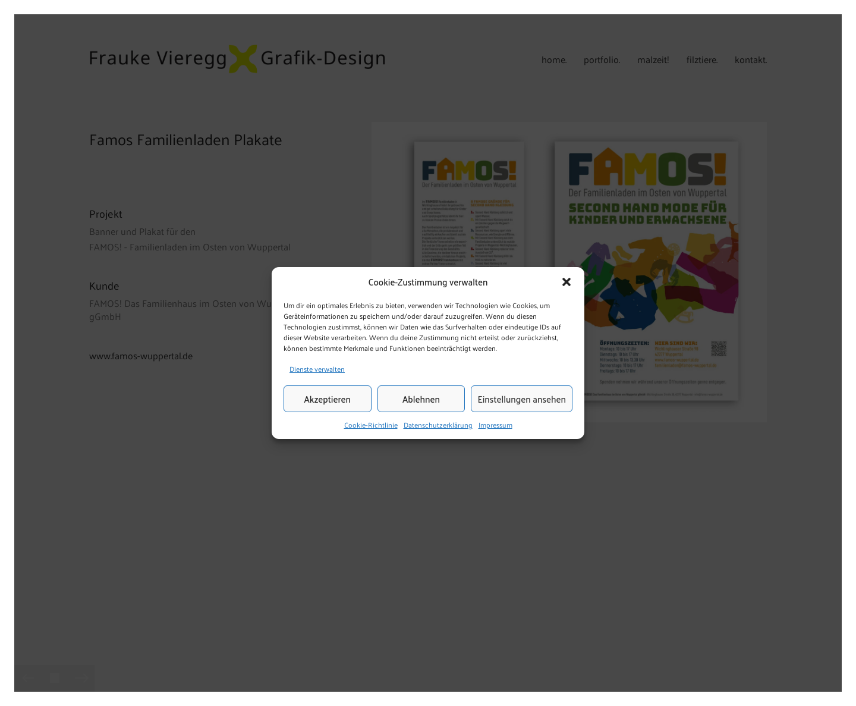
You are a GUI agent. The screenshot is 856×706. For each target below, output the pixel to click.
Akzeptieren (327, 399)
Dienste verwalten (317, 368)
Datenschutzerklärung (438, 425)
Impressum (495, 425)
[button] (566, 282)
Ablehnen (421, 399)
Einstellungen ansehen (521, 399)
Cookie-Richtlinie (371, 425)
